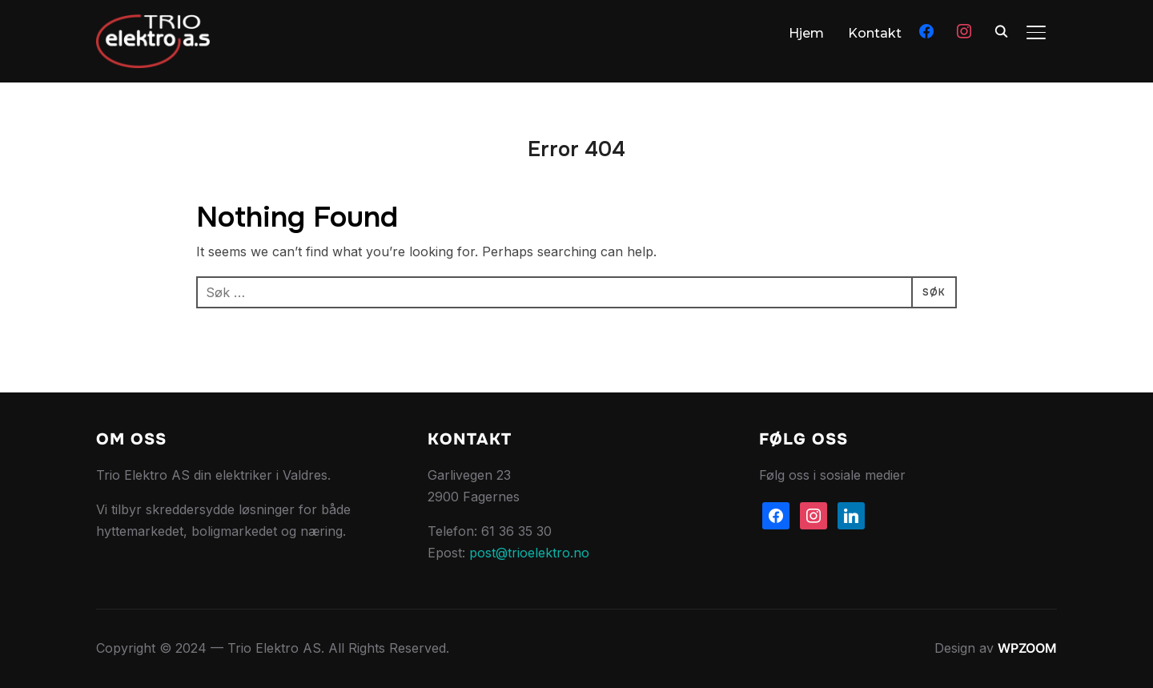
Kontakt (875, 33)
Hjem (806, 33)
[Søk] (1001, 30)
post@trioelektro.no (529, 553)
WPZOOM (1027, 648)
